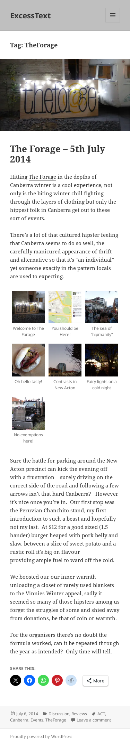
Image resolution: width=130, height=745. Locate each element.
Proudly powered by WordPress (41, 736)
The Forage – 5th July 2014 (57, 153)
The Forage (42, 176)
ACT (101, 714)
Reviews (79, 714)
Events (37, 720)
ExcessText (30, 15)
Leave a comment (94, 720)
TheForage (55, 720)
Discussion (59, 714)
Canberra (19, 720)
